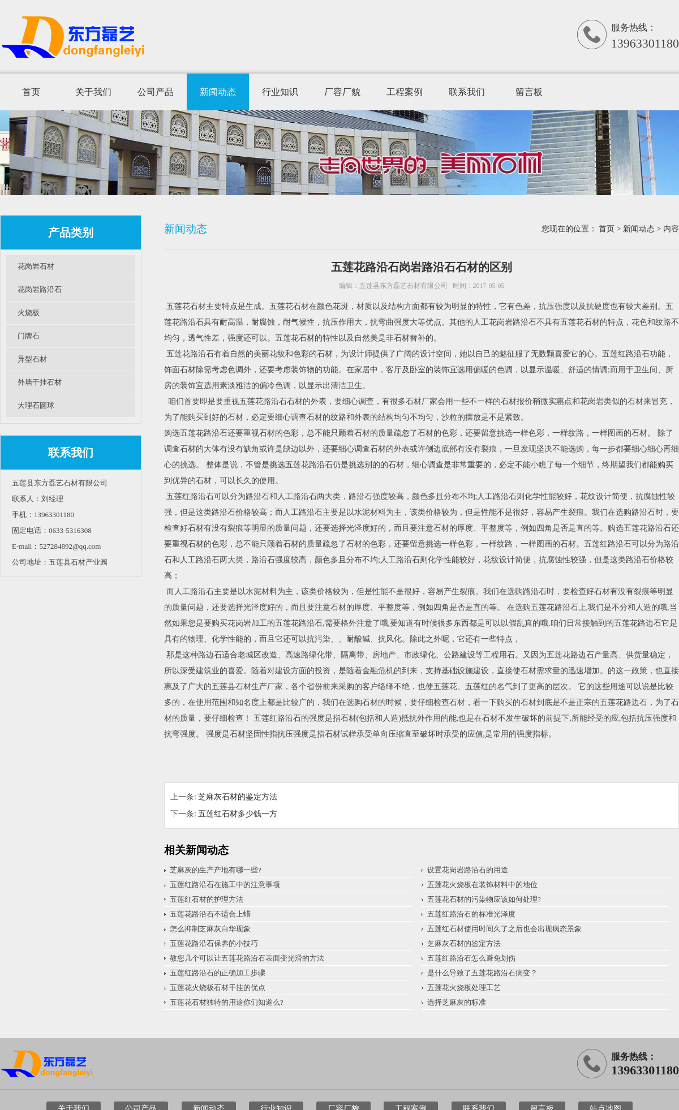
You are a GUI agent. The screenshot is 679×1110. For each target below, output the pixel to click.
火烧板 (29, 312)
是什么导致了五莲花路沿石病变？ (482, 973)
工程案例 (404, 92)
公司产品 (155, 92)
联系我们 (467, 92)
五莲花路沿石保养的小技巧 (214, 943)
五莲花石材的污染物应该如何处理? (484, 899)
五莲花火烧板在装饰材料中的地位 (482, 884)
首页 (31, 92)
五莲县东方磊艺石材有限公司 (403, 286)
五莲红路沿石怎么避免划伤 (471, 958)
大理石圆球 (36, 405)
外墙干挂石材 (40, 382)
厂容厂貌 (342, 92)
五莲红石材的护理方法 (206, 899)
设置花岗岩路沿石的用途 (467, 870)
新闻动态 (218, 92)
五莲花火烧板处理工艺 (464, 987)
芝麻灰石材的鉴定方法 (237, 797)
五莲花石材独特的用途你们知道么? (226, 1002)
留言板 (529, 92)
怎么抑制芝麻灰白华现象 (210, 928)
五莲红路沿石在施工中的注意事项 (225, 884)
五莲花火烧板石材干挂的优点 (217, 987)
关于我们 (93, 92)
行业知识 (280, 92)
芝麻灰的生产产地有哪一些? (215, 870)
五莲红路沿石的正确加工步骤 (217, 973)
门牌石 (29, 336)
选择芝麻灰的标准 (456, 1002)
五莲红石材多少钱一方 (237, 814)
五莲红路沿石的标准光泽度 (471, 914)
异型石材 (32, 359)
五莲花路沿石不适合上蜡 (210, 914)
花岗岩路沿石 (40, 289)
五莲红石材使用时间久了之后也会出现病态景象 (504, 928)
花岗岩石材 (36, 266)
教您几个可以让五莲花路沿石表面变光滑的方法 (247, 958)
